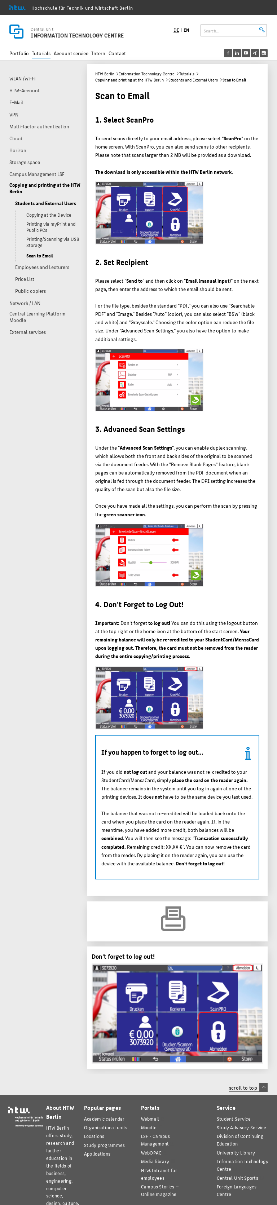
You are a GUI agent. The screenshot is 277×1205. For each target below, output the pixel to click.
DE (176, 30)
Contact (117, 53)
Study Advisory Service (241, 1127)
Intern (98, 53)
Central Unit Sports (237, 1178)
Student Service (234, 1118)
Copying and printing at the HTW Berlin (129, 80)
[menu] (250, 53)
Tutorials (41, 53)
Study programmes (104, 1145)
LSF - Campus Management (155, 1139)
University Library (236, 1152)
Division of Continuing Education (240, 1139)
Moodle (149, 1127)
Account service (71, 53)
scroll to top (248, 1087)
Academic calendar (104, 1118)
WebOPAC (151, 1152)
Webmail (150, 1118)
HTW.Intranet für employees (159, 1174)
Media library (155, 1161)
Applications (97, 1153)
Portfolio (19, 53)
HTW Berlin (104, 74)
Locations (94, 1136)
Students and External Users (193, 80)
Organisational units (106, 1127)
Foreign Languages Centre (237, 1190)
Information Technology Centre (147, 74)
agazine (160, 1190)
